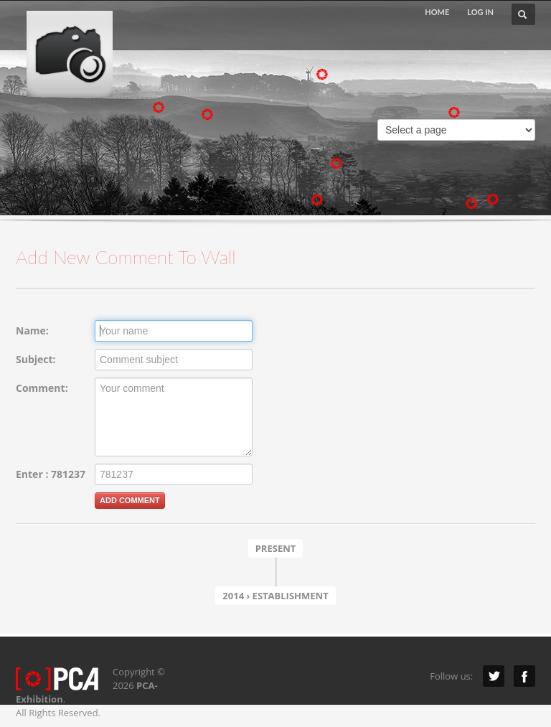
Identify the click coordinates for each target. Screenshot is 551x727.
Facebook (524, 676)
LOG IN (480, 12)
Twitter (493, 676)
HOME (437, 12)
